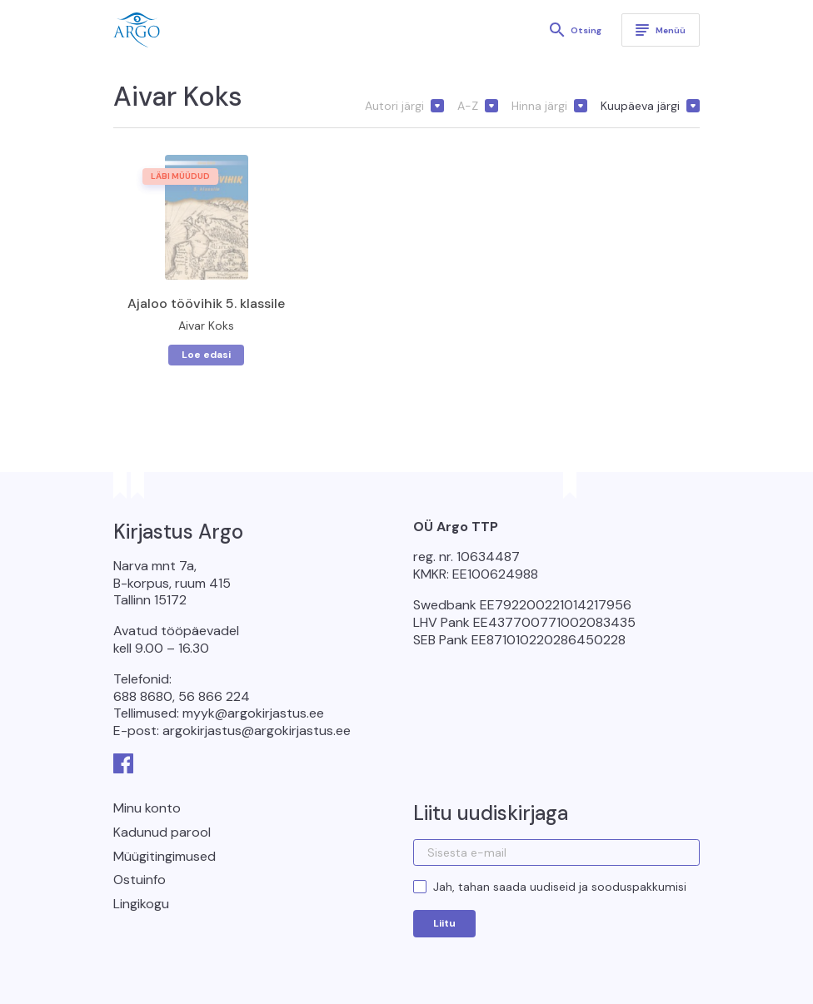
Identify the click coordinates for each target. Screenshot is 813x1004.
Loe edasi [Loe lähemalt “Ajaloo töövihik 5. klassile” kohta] (206, 354)
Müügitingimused (164, 856)
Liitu (444, 923)
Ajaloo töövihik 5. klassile (206, 303)
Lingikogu (141, 903)
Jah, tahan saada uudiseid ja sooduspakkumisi (559, 886)
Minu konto (147, 808)
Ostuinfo (139, 879)
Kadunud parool (162, 832)
